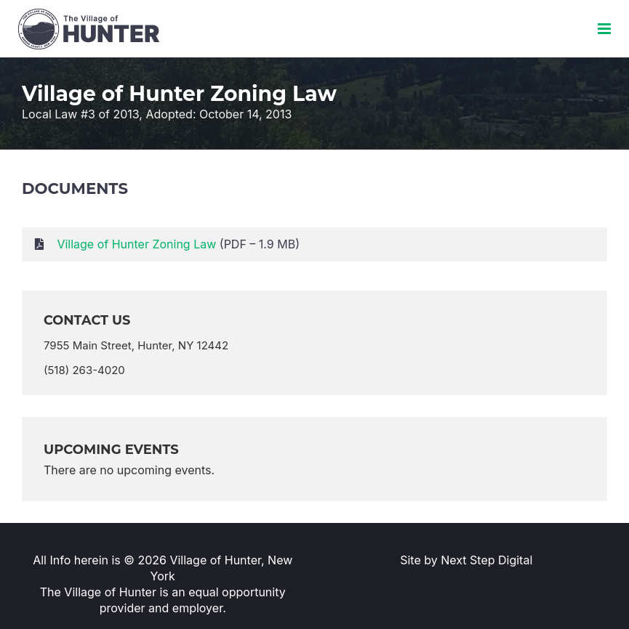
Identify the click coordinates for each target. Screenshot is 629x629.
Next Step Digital (486, 560)
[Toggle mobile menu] (605, 28)
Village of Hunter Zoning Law (136, 244)
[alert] (314, 469)
